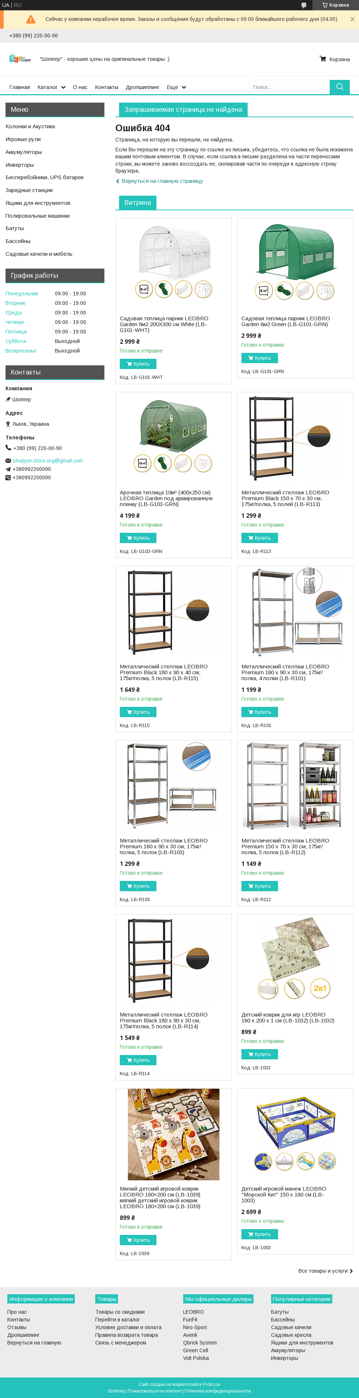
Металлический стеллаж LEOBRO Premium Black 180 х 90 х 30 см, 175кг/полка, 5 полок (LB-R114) (164, 1020)
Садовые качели (291, 1327)
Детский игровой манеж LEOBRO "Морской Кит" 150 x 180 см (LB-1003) (283, 1194)
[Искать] (340, 87)
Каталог (47, 87)
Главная (19, 87)
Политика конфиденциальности (218, 1391)
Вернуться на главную (34, 1343)
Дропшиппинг (142, 87)
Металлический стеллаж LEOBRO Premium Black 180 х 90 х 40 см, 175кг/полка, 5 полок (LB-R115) (164, 672)
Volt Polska (196, 1358)
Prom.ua (211, 1384)
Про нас (17, 1312)
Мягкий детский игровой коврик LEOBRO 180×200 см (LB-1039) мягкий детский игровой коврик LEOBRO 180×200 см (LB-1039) (160, 1197)
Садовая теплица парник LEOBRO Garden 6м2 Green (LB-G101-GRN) (285, 321)
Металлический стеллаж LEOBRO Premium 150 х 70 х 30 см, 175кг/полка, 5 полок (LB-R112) (285, 846)
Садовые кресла (291, 1335)
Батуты (14, 228)
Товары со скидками (120, 1312)
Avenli (190, 1335)
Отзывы (16, 1327)
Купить (142, 364)
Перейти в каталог (117, 1320)
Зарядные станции (29, 190)
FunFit (190, 1320)
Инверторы (19, 165)
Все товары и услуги (323, 1271)
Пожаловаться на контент (154, 1391)
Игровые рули (23, 139)
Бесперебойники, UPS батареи (44, 177)
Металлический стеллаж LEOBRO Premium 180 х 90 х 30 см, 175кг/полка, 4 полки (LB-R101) (285, 672)
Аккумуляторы (23, 152)
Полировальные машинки (37, 216)
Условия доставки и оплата (128, 1327)
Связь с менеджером (120, 1343)
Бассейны (17, 241)
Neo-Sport (195, 1327)
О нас (80, 87)
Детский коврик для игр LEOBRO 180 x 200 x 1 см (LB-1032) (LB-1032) (287, 1017)
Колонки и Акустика (30, 126)
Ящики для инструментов (37, 203)
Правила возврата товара (126, 1335)
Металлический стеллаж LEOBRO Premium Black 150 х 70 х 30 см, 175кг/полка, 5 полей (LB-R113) (285, 498)
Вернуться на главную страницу (162, 181)
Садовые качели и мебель (39, 254)
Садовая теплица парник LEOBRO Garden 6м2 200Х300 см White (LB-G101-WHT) (164, 324)
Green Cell (195, 1350)
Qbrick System (200, 1343)
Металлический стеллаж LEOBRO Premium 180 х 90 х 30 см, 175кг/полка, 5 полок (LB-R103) (164, 846)
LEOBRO (193, 1312)
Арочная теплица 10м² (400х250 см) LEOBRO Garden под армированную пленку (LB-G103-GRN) (166, 498)
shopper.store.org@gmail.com (48, 461)
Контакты (106, 87)
